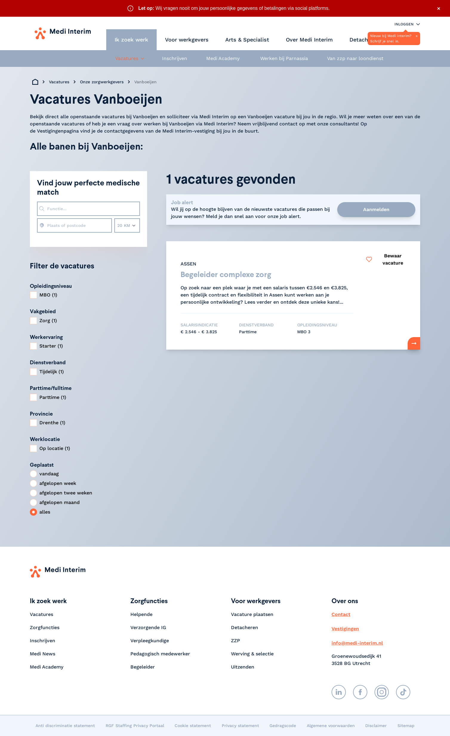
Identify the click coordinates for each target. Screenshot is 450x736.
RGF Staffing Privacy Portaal (135, 725)
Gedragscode (282, 725)
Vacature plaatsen (252, 614)
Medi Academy (223, 58)
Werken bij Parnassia (284, 58)
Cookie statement (193, 725)
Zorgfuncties (44, 627)
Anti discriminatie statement (65, 725)
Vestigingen (345, 628)
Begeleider (142, 667)
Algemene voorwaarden (331, 725)
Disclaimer (376, 725)
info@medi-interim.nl (357, 643)
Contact (341, 614)
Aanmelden (376, 209)
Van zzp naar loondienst (355, 58)
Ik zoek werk (131, 39)
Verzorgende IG (148, 627)
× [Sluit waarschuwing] (438, 8)
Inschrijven (174, 58)
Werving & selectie (252, 654)
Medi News (42, 654)
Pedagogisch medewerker (160, 654)
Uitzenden (242, 667)
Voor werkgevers (187, 39)
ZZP (235, 640)
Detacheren (364, 39)
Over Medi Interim (309, 39)
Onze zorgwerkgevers (102, 81)
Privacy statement (240, 725)
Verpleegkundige (149, 640)
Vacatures (59, 81)
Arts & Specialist (247, 39)
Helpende (141, 614)
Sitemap (405, 725)
